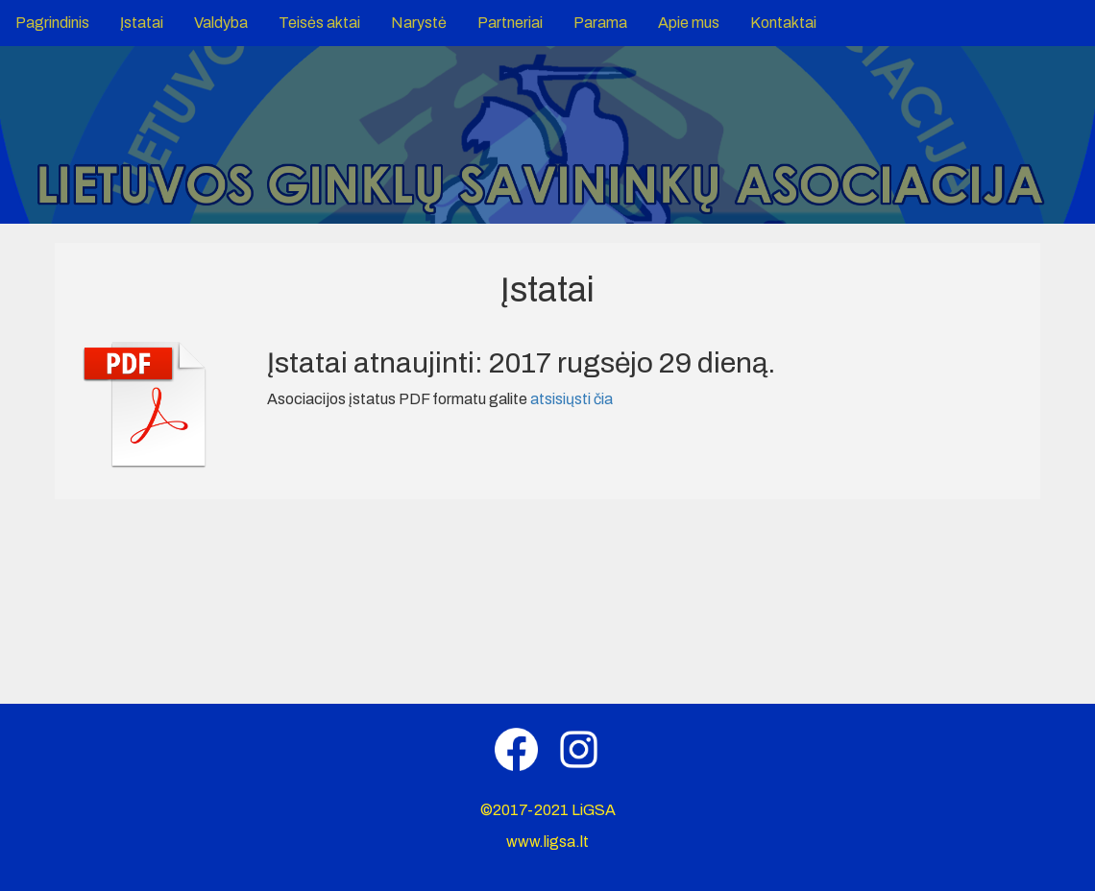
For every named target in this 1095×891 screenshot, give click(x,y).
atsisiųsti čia (571, 399)
